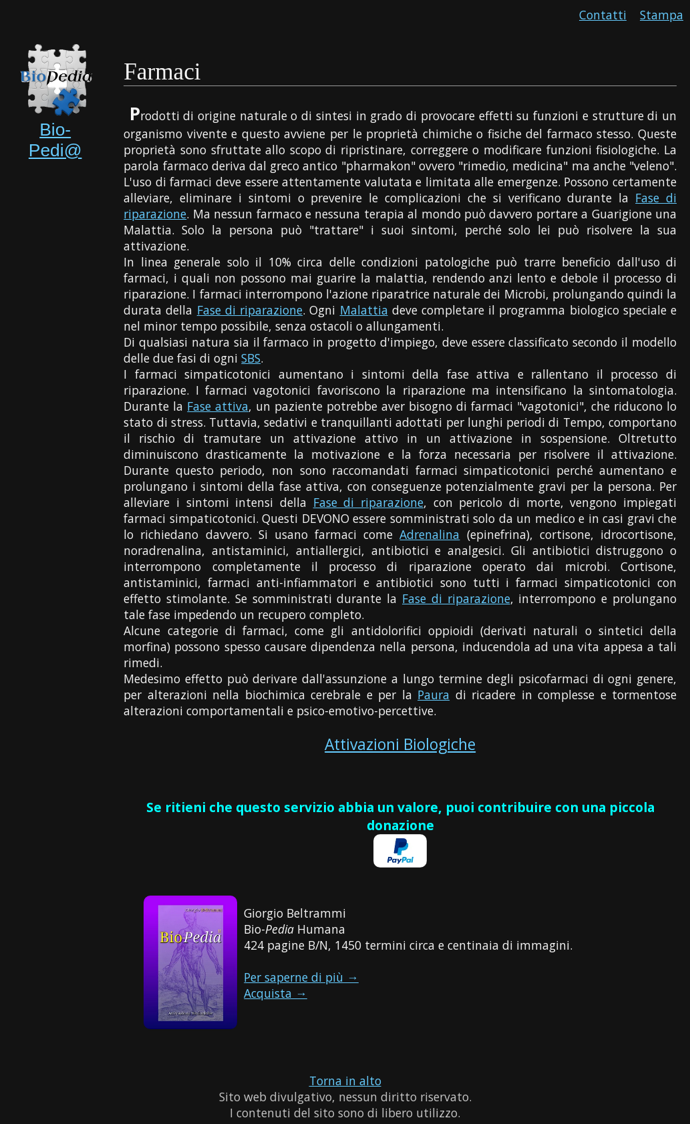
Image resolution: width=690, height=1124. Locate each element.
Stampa (661, 15)
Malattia (364, 310)
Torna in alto (345, 1081)
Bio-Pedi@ (55, 140)
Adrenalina (429, 534)
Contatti (603, 15)
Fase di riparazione (250, 310)
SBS (251, 358)
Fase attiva (217, 406)
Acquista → (275, 993)
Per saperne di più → (301, 977)
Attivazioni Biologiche (400, 744)
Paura (433, 695)
